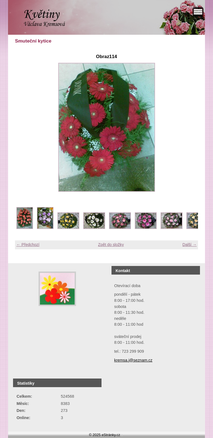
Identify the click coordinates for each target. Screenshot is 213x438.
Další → (189, 244)
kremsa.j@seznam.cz (133, 360)
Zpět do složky (111, 244)
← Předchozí (27, 244)
